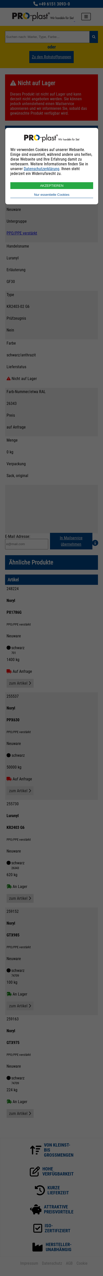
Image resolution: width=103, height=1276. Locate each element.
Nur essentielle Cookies (51, 195)
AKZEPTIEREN (52, 185)
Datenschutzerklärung (41, 168)
